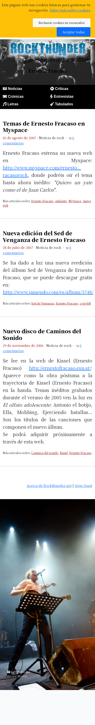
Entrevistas (63, 96)
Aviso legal (83, 485)
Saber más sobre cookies (70, 10)
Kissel (64, 453)
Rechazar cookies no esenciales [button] (62, 22)
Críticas (61, 89)
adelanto (61, 201)
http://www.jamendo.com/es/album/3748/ (48, 292)
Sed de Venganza (42, 303)
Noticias (15, 89)
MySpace (75, 201)
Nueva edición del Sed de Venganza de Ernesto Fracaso (44, 236)
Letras (12, 104)
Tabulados (64, 104)
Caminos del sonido (44, 453)
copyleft (85, 303)
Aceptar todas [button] (73, 31)
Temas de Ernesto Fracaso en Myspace (44, 126)
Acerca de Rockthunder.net (49, 485)
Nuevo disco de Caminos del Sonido (42, 334)
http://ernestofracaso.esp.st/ (60, 368)
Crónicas (15, 96)
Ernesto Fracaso (42, 201)
